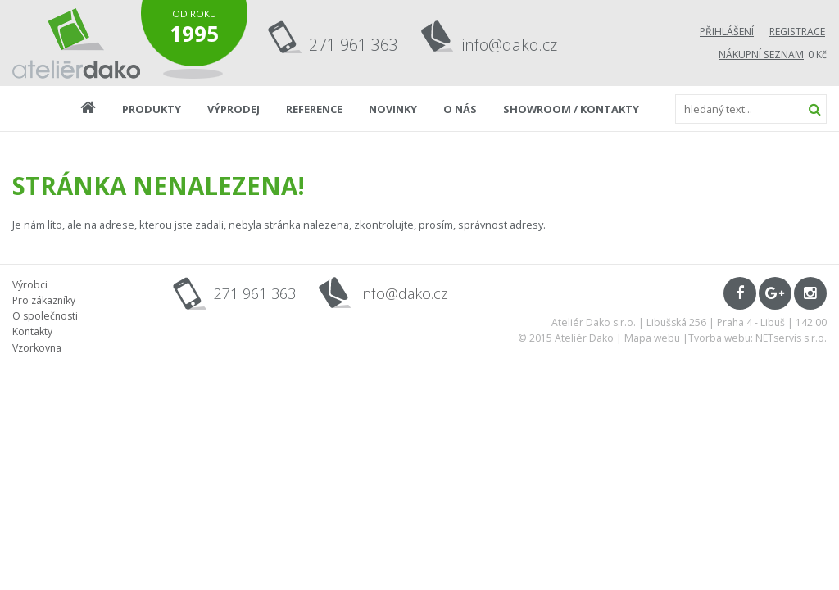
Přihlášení (727, 32)
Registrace (797, 32)
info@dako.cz (509, 45)
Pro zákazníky (43, 300)
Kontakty (32, 331)
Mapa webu (652, 338)
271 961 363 (353, 45)
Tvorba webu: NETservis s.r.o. (757, 338)
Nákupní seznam (761, 54)
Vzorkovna (36, 348)
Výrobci (30, 285)
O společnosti (45, 316)
